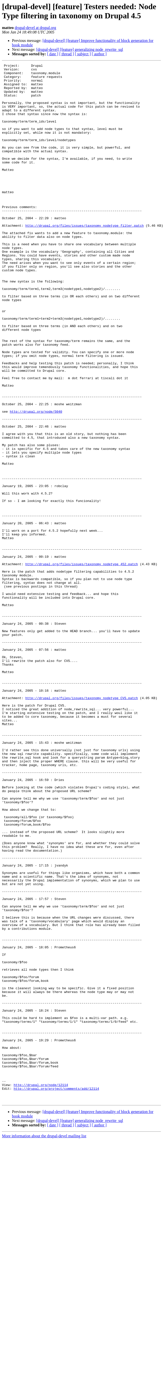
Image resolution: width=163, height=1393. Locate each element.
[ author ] (99, 54)
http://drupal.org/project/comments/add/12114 (56, 1294)
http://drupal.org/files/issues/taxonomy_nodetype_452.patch (81, 664)
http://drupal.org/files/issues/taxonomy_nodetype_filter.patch (84, 258)
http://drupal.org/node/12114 (41, 1289)
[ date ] (52, 54)
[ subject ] (83, 54)
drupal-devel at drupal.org (35, 28)
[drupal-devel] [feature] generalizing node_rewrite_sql (79, 49)
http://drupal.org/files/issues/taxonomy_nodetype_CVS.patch (81, 825)
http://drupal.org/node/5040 (36, 481)
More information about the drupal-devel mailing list (44, 1343)
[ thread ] (66, 54)
